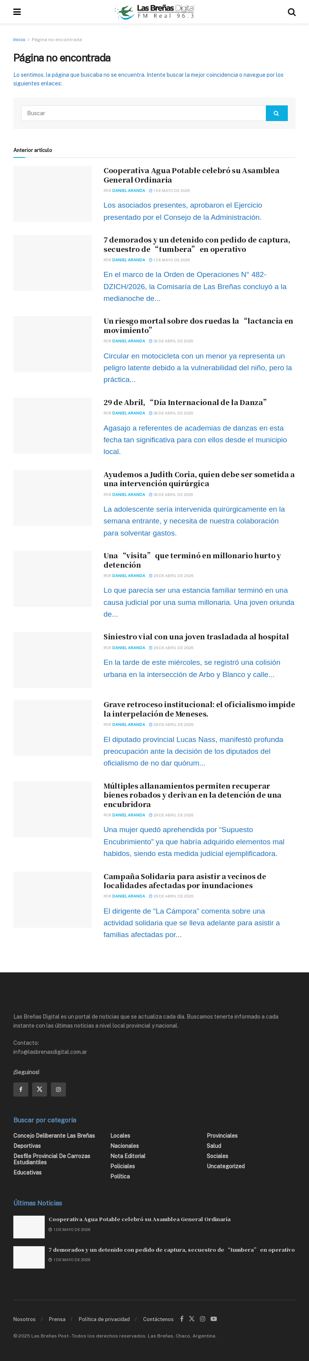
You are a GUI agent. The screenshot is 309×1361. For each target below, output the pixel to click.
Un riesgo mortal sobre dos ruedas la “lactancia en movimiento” (198, 325)
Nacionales (124, 1146)
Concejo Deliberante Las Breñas (54, 1136)
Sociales (217, 1156)
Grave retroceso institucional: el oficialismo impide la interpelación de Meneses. (199, 708)
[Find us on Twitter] (39, 1089)
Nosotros (24, 1319)
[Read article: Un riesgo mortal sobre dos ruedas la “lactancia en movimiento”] (52, 344)
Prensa (57, 1319)
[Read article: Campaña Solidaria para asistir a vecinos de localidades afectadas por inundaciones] (52, 900)
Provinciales (222, 1136)
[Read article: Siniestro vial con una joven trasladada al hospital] (52, 660)
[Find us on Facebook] (20, 1089)
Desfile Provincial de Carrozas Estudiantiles (51, 1159)
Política (120, 1176)
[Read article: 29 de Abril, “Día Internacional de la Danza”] (52, 426)
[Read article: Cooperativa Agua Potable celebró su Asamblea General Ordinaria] (52, 194)
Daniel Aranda (128, 190)
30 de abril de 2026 (171, 340)
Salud (214, 1146)
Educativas (27, 1172)
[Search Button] (292, 12)
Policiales (122, 1166)
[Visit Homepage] (154, 12)
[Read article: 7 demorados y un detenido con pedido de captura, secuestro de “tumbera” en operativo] (52, 263)
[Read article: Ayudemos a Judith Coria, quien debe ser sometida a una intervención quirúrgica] (52, 498)
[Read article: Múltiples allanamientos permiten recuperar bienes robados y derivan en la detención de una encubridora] (52, 809)
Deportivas (27, 1146)
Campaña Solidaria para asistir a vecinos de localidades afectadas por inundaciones (185, 880)
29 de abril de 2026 (171, 575)
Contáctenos (158, 1319)
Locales (120, 1136)
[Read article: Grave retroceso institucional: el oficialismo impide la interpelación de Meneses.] (52, 728)
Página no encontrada (57, 39)
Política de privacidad (104, 1319)
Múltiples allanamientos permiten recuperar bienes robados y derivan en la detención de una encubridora (193, 794)
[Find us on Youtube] (214, 1319)
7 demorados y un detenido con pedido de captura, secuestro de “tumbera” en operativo (197, 243)
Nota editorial (127, 1156)
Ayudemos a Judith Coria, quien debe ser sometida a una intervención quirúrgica (199, 478)
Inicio (19, 39)
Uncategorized (226, 1166)
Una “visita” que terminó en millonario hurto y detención (192, 559)
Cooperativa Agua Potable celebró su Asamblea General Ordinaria (191, 174)
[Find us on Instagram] (58, 1089)
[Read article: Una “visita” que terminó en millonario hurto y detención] (52, 579)
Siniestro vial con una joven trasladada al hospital (196, 636)
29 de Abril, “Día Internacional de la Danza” (186, 402)
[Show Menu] (17, 12)
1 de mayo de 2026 (169, 190)
